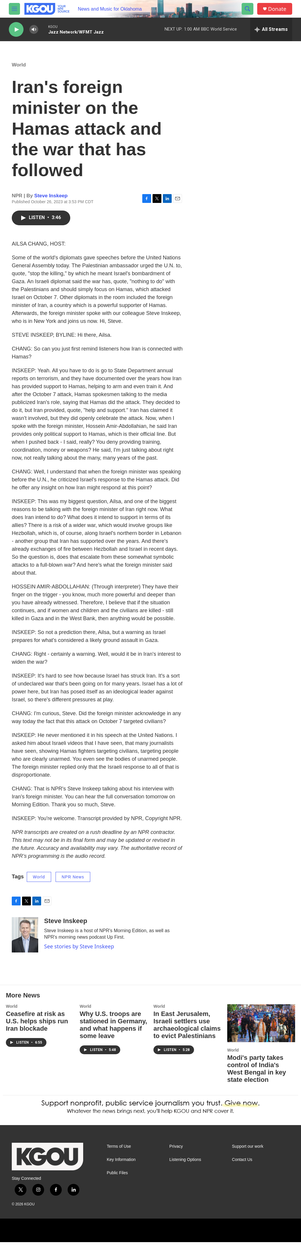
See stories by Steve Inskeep (79, 952)
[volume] (34, 29)
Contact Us (242, 1165)
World (19, 71)
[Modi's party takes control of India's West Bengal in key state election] (261, 1029)
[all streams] (271, 29)
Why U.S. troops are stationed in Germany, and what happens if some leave (113, 1030)
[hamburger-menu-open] (14, 9)
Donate (277, 9)
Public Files (117, 1179)
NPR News (73, 882)
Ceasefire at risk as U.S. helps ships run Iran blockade (37, 1027)
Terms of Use (119, 1152)
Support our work (247, 1152)
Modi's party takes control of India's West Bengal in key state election (256, 1074)
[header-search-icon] (247, 9)
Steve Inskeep (51, 201)
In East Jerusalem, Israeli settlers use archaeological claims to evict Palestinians (187, 1030)
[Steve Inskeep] (25, 940)
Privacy (176, 1152)
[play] (16, 29)
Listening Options (185, 1165)
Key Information (121, 1165)
